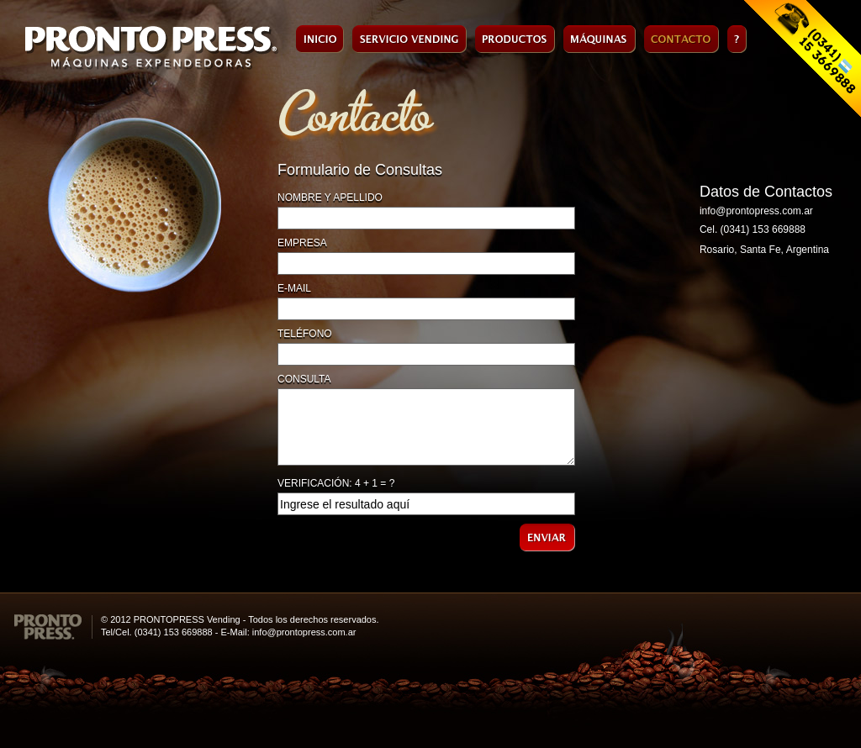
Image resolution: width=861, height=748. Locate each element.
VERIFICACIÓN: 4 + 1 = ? (335, 483)
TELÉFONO (304, 334)
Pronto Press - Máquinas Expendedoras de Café (152, 48)
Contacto (681, 39)
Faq (737, 39)
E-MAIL (294, 288)
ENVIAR (547, 537)
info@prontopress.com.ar (756, 211)
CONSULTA (304, 379)
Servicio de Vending (409, 39)
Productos (515, 39)
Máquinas (599, 39)
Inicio (320, 39)
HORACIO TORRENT (835, 626)
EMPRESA (302, 243)
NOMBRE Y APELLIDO (330, 197)
